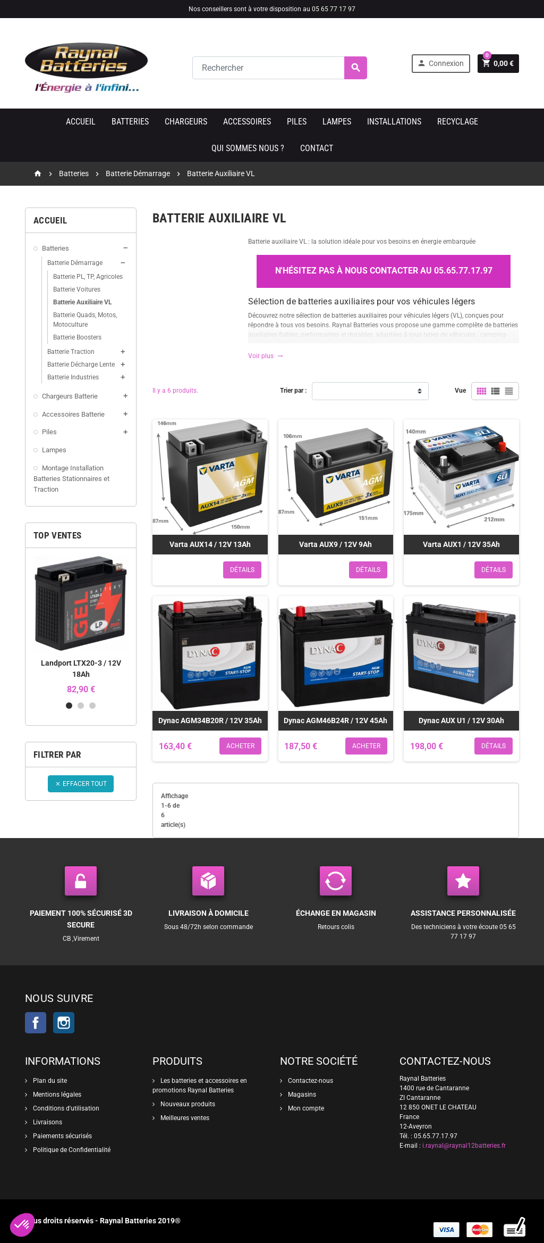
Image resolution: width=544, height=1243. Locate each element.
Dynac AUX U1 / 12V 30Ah (461, 720)
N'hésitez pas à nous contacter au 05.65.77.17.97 (383, 271)
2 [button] (81, 705)
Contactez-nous (309, 1080)
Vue (460, 390)
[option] (80, 625)
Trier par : (293, 390)
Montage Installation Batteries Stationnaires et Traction (71, 478)
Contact (316, 148)
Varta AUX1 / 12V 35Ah (461, 544)
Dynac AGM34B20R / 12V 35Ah (210, 720)
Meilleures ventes (184, 1118)
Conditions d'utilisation (65, 1108)
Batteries (130, 122)
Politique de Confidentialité (70, 1150)
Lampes (336, 122)
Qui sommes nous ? (247, 148)
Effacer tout (81, 784)
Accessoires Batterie (73, 414)
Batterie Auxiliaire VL (82, 302)
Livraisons (46, 1122)
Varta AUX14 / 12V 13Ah (210, 544)
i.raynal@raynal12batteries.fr (464, 1145)
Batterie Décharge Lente (81, 364)
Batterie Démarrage (75, 263)
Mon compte (305, 1108)
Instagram (63, 1022)
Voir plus (265, 356)
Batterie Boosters (77, 337)
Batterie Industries (73, 377)
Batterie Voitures (76, 289)
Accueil (81, 122)
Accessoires (247, 122)
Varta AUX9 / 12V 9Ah (335, 544)
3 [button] (92, 705)
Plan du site (49, 1080)
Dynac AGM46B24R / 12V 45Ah (335, 720)
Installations (394, 122)
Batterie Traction (71, 351)
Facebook (35, 1022)
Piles (297, 122)
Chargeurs (186, 122)
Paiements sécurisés (61, 1136)
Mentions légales (56, 1094)
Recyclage (457, 122)
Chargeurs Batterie (70, 396)
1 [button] (69, 705)
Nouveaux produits (187, 1104)
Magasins (301, 1094)
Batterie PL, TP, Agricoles (88, 276)
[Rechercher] (279, 67)
